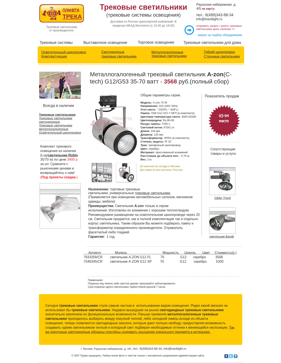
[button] (102, 172)
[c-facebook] (226, 356)
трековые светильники (118, 56)
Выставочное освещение (105, 42)
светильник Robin (63, 155)
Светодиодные (112, 52)
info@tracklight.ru (209, 19)
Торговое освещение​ (156, 42)
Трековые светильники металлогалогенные (55, 127)
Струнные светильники (222, 56)
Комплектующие (54, 56)
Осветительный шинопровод (63, 52)
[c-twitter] (231, 356)
